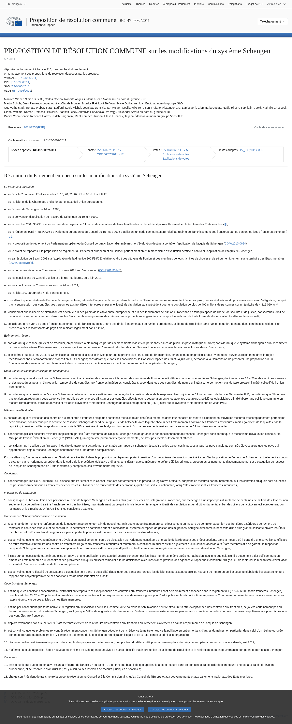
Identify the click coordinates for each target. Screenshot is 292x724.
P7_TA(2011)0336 (251, 150)
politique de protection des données (171, 720)
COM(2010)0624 (235, 243)
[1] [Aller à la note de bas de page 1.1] (225, 224)
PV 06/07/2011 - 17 (109, 150)
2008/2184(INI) (19, 262)
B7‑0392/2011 (27, 77)
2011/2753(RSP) (34, 127)
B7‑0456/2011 (22, 90)
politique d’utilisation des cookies (219, 720)
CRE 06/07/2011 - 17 (110, 154)
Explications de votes (175, 154)
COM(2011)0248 (109, 270)
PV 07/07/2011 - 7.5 (175, 150)
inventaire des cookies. (261, 720)
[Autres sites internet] (276, 4)
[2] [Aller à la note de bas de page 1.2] (10, 236)
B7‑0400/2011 (20, 86)
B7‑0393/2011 (20, 82)
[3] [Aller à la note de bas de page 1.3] (31, 262)
